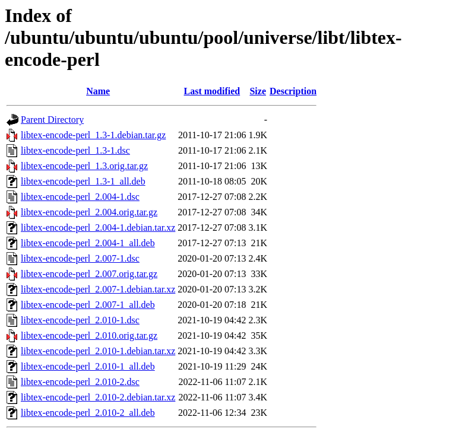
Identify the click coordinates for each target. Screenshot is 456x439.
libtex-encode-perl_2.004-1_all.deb (88, 243)
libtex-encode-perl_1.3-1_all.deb (83, 181)
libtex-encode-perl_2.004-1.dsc (80, 197)
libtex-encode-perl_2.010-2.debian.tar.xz (98, 397)
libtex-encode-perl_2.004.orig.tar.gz (89, 212)
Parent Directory (52, 119)
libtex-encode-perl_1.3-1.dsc (75, 150)
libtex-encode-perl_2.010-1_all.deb (88, 366)
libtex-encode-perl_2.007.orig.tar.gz (89, 274)
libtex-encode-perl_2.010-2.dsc (80, 382)
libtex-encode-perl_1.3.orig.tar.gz (84, 166)
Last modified (212, 91)
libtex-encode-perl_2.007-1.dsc (80, 258)
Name (98, 91)
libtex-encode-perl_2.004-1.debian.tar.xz (98, 227)
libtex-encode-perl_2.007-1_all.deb (88, 305)
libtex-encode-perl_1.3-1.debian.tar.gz (93, 135)
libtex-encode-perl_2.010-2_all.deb (88, 413)
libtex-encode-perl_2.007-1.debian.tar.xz (98, 289)
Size (257, 91)
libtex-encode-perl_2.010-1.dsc (80, 320)
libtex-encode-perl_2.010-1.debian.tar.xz (98, 351)
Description (293, 91)
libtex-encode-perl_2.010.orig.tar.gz (89, 335)
